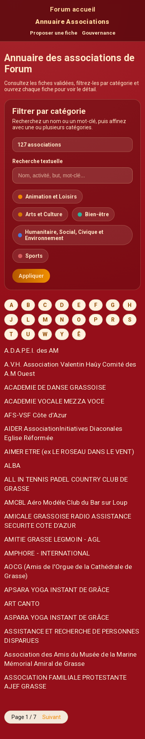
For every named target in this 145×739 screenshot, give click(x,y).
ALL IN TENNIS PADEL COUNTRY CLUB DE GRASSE (66, 483)
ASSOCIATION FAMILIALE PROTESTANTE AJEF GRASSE (65, 682)
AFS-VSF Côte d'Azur (35, 415)
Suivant (51, 717)
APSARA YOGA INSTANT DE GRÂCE (56, 590)
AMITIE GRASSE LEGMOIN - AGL (52, 539)
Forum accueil (72, 9)
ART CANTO (22, 603)
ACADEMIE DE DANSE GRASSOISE (55, 387)
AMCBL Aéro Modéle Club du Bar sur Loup (65, 502)
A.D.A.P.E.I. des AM (31, 350)
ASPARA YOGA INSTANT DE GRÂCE (56, 617)
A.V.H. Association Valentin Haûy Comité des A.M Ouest (70, 368)
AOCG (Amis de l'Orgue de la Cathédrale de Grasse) (68, 571)
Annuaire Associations (72, 21)
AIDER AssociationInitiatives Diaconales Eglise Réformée (63, 433)
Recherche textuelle (37, 161)
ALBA (12, 465)
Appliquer (30, 276)
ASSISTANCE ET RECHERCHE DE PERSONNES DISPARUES (71, 635)
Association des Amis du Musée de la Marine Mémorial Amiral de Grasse (70, 659)
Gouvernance (98, 33)
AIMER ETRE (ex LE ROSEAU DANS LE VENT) (69, 451)
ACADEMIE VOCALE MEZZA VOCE (54, 401)
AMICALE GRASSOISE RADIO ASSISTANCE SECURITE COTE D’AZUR (67, 520)
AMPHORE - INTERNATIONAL (47, 553)
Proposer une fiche (53, 33)
